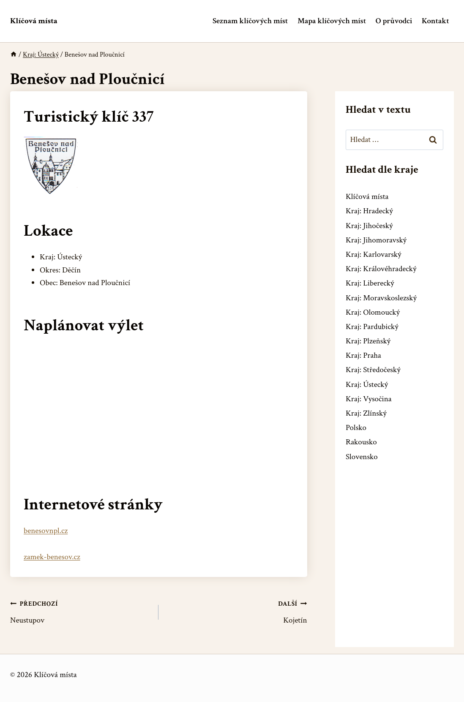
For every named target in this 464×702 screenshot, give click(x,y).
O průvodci (394, 21)
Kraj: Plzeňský (368, 341)
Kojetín (236, 611)
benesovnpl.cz (46, 530)
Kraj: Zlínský (366, 413)
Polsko (356, 427)
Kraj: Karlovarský (373, 254)
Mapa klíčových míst (332, 21)
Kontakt (435, 21)
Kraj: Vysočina (369, 399)
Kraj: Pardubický (372, 326)
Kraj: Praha (363, 355)
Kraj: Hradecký (369, 211)
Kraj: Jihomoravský (376, 240)
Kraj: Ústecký (367, 384)
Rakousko (361, 442)
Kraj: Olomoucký (373, 312)
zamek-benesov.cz (52, 557)
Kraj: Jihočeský (369, 225)
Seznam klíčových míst (250, 21)
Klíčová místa (367, 196)
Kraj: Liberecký (370, 283)
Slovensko (362, 457)
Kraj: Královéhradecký (381, 269)
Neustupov (80, 611)
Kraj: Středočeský (373, 370)
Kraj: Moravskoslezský (381, 298)
